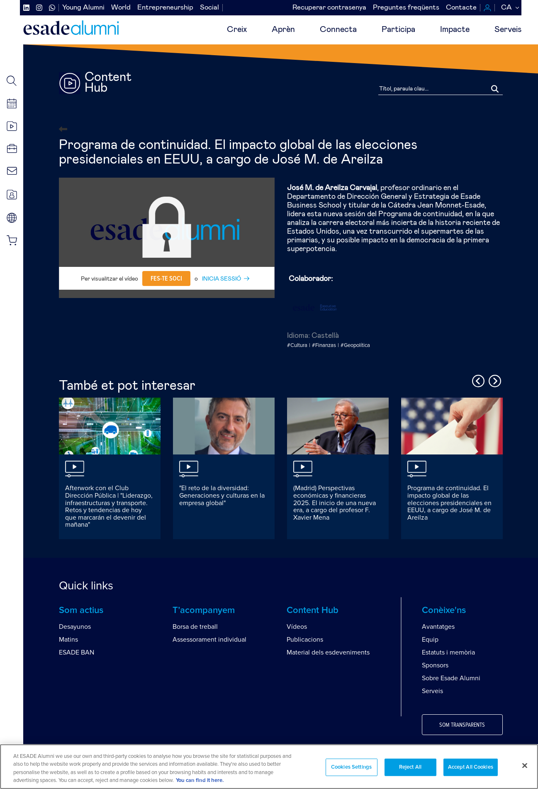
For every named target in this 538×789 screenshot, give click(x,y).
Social (209, 7)
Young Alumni (83, 7)
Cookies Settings (351, 767)
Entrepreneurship (165, 7)
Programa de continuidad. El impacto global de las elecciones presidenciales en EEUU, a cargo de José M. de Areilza (449, 502)
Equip (430, 639)
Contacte (461, 7)
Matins (68, 639)
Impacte (455, 29)
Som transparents (462, 725)
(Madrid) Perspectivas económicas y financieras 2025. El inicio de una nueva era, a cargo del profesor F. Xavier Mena (334, 502)
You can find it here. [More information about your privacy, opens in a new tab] (200, 780)
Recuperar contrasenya (329, 7)
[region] (269, 766)
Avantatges (438, 627)
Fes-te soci (166, 278)
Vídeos (297, 627)
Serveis (507, 29)
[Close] (525, 765)
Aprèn (283, 29)
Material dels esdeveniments (328, 652)
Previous (477, 380)
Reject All (410, 767)
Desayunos (75, 627)
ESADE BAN (76, 652)
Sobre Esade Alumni (451, 678)
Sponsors (435, 665)
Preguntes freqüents (406, 7)
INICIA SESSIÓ (221, 279)
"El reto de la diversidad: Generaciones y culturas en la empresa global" (222, 495)
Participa (398, 29)
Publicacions (305, 639)
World (121, 7)
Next (494, 380)
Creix (237, 29)
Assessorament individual (209, 639)
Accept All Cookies (470, 767)
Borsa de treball (195, 627)
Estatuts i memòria (448, 652)
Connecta (338, 29)
